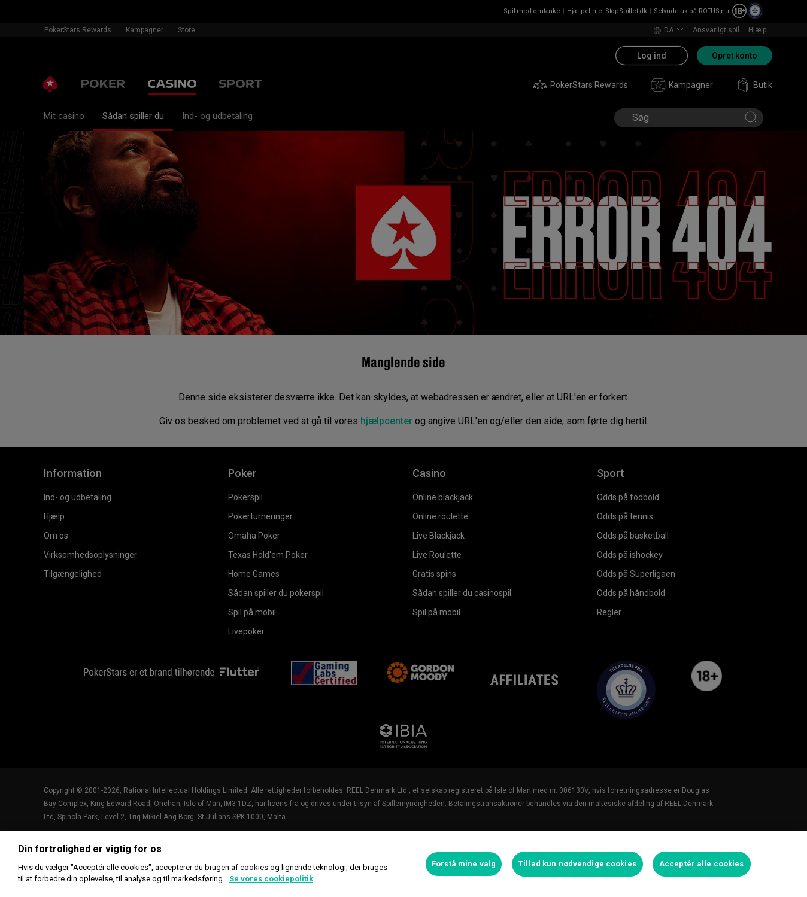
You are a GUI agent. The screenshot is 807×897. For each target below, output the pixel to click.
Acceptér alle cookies (701, 863)
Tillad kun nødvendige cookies (577, 863)
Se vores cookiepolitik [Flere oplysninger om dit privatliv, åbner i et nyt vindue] (271, 878)
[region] (403, 864)
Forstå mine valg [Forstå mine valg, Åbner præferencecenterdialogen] (464, 863)
